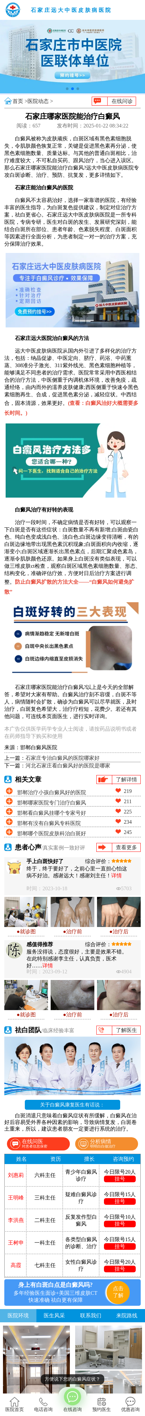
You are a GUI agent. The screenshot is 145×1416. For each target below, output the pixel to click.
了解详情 (126, 779)
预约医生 (101, 1404)
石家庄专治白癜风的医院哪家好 (62, 758)
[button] (67, 88)
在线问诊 (122, 101)
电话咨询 (43, 1404)
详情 (116, 875)
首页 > (20, 101)
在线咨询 (72, 1399)
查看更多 (126, 847)
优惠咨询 (130, 1404)
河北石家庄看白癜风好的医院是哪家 (67, 765)
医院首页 (14, 1404)
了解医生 (126, 1030)
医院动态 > (40, 101)
